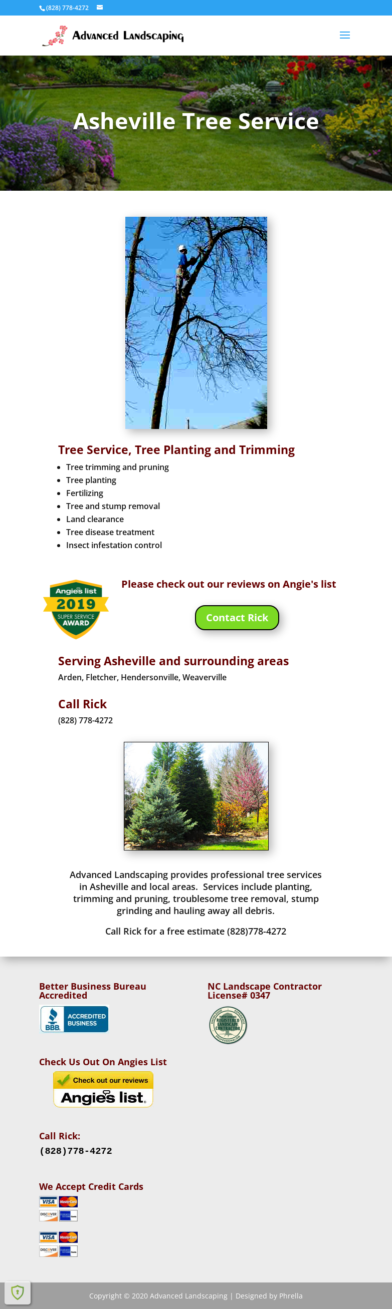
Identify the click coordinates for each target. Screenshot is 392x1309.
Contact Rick (237, 617)
